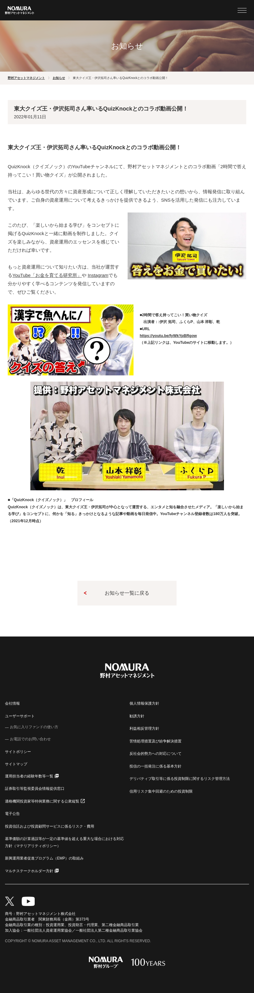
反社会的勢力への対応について (155, 753)
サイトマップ (16, 764)
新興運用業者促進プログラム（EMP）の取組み (44, 858)
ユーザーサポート (20, 716)
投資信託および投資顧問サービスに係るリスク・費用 (49, 826)
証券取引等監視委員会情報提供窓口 (34, 788)
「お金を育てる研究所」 (47, 275)
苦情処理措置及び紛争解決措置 (155, 741)
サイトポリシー (18, 752)
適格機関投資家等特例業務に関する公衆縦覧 (42, 801)
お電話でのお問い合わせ (30, 739)
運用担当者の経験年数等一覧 (29, 776)
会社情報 (12, 703)
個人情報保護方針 (144, 703)
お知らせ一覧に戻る (127, 593)
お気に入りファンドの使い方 (34, 727)
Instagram (98, 275)
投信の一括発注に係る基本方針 (155, 766)
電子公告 (12, 813)
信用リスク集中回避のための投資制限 (161, 791)
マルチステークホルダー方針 (29, 871)
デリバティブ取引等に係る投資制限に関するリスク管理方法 (179, 778)
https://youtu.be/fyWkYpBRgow (168, 336)
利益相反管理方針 (144, 728)
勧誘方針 (136, 716)
